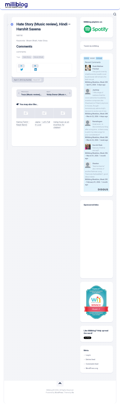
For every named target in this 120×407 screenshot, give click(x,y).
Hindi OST (36, 77)
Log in (88, 355)
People (86, 58)
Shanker (95, 163)
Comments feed (92, 364)
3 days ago (101, 85)
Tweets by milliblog (91, 46)
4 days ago (103, 116)
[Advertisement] (98, 259)
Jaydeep (95, 90)
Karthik (28, 77)
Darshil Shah (97, 145)
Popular (99, 58)
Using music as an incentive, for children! (61, 122)
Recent (92, 58)
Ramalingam (97, 121)
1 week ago (103, 140)
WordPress (59, 392)
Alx (73, 392)
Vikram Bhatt (38, 57)
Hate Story (27, 57)
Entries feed (90, 359)
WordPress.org (92, 368)
